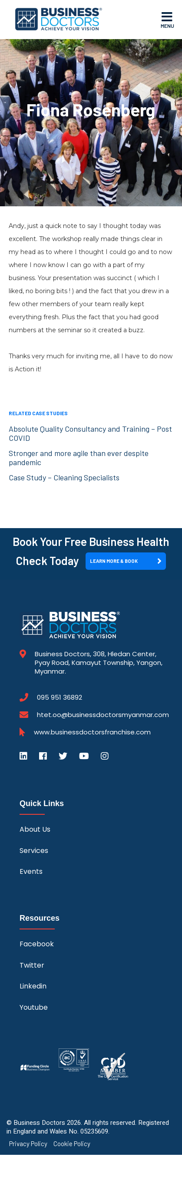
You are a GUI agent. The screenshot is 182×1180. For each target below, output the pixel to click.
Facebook (37, 944)
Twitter (32, 965)
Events (31, 871)
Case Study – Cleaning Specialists (64, 477)
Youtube (34, 1007)
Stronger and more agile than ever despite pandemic (79, 457)
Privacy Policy (28, 1143)
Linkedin (33, 986)
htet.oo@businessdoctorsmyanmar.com (103, 714)
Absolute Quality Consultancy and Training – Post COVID (90, 433)
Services (34, 851)
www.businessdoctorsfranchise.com (92, 732)
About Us (35, 829)
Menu (167, 19)
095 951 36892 (59, 697)
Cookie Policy (71, 1143)
